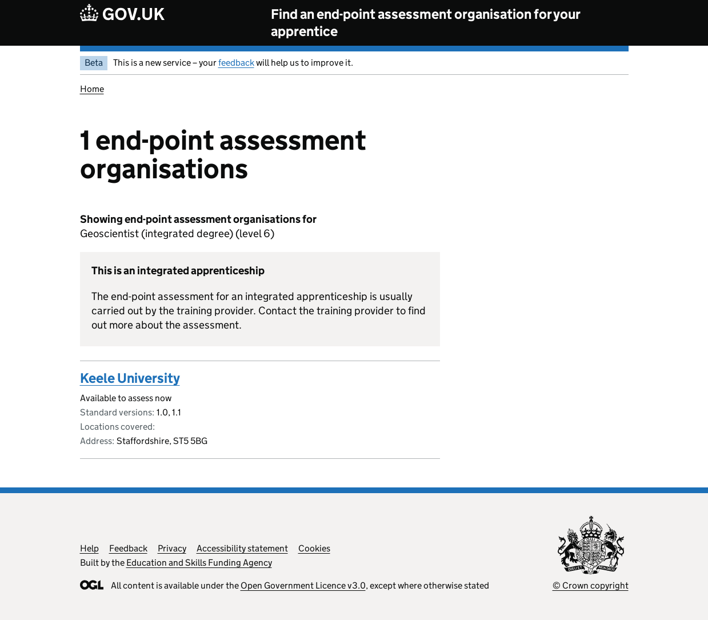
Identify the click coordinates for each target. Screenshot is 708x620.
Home (92, 88)
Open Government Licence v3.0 (303, 585)
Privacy (172, 548)
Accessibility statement (242, 548)
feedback (236, 62)
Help (89, 548)
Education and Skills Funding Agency (199, 562)
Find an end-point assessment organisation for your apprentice (425, 22)
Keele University (130, 378)
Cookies (314, 548)
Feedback (128, 548)
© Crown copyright (591, 585)
